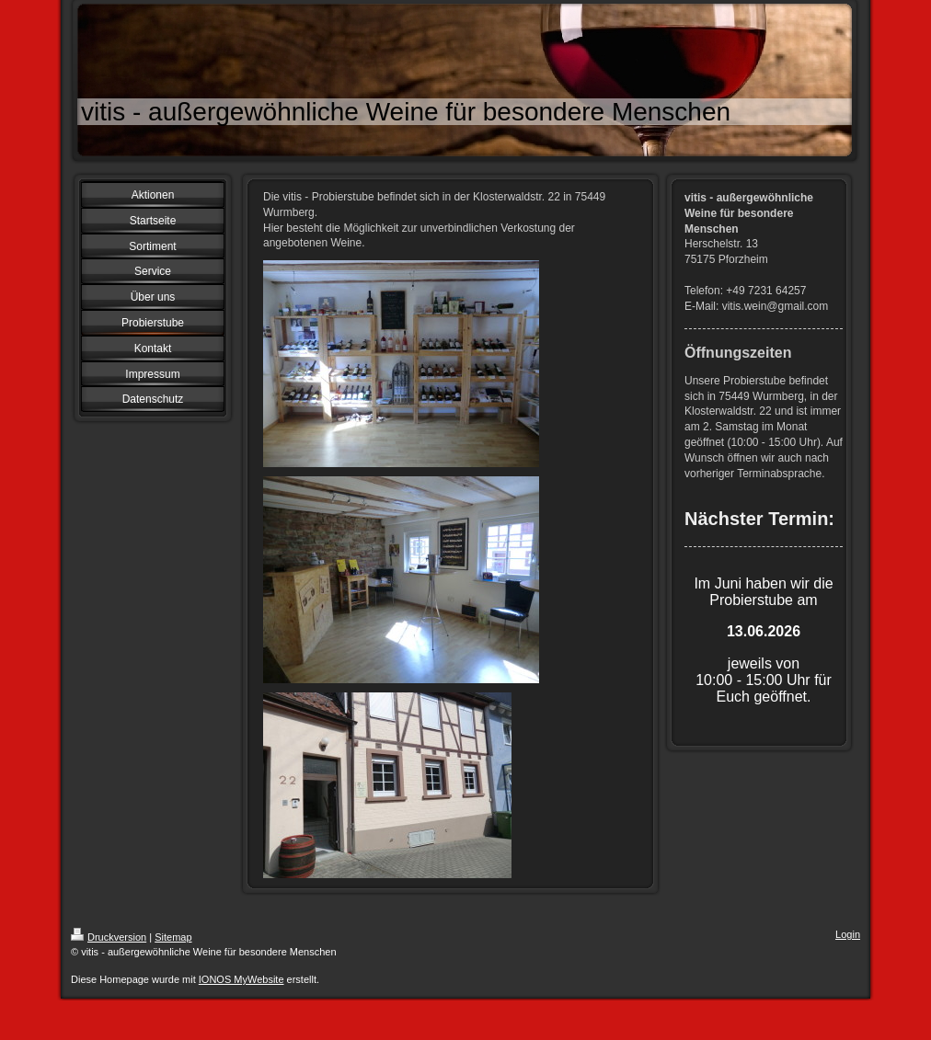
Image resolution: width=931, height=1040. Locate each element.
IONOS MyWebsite (241, 979)
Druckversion (108, 937)
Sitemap (173, 937)
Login (847, 934)
